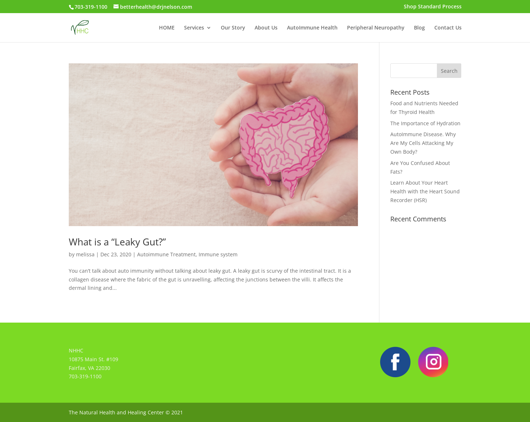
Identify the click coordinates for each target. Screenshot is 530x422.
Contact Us (448, 28)
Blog (419, 28)
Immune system (218, 254)
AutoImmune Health (312, 28)
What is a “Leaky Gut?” (117, 241)
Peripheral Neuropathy (376, 28)
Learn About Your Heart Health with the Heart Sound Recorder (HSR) (425, 191)
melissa (85, 254)
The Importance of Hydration (425, 123)
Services (194, 28)
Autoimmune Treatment (166, 254)
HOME (167, 28)
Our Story (233, 28)
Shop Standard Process (433, 7)
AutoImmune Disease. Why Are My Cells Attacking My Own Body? (423, 143)
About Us (266, 28)
